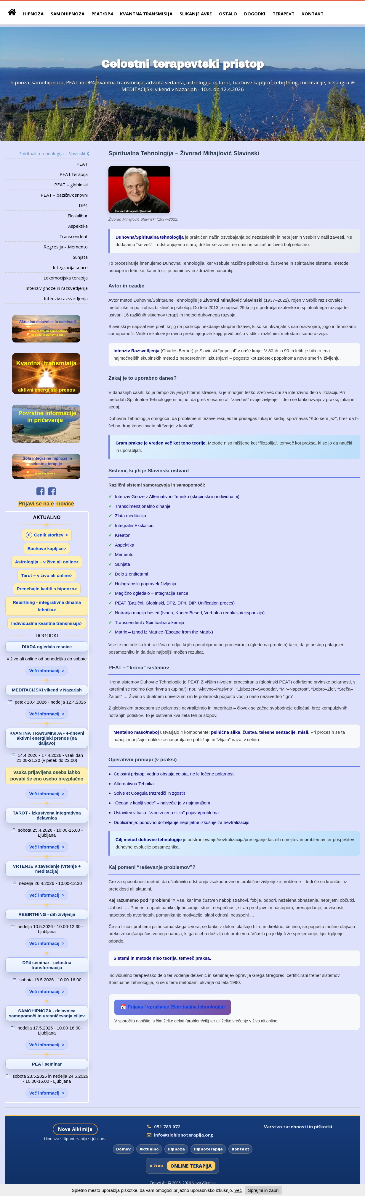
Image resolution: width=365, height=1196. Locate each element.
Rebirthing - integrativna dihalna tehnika (47, 606)
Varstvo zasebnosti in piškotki (298, 1126)
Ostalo (228, 14)
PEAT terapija (74, 174)
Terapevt (283, 14)
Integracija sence (70, 267)
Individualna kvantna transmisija (45, 623)
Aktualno (149, 1149)
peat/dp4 (102, 14)
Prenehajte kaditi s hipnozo (45, 588)
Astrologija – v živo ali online (45, 561)
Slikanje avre (196, 14)
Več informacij (44, 670)
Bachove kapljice (46, 548)
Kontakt (313, 14)
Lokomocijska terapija (66, 278)
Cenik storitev (44, 535)
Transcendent (73, 236)
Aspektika (78, 226)
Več (238, 1190)
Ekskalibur (78, 216)
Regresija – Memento (66, 247)
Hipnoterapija (208, 1149)
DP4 (83, 205)
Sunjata (80, 257)
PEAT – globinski (71, 185)
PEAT (82, 164)
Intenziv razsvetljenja (66, 298)
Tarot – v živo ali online (45, 575)
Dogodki (254, 14)
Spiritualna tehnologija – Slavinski (53, 153)
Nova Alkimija (75, 1129)
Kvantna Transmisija (146, 14)
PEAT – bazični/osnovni (64, 195)
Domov (123, 1149)
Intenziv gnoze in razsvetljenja (56, 288)
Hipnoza (176, 1149)
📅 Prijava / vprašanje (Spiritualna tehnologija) (172, 1006)
